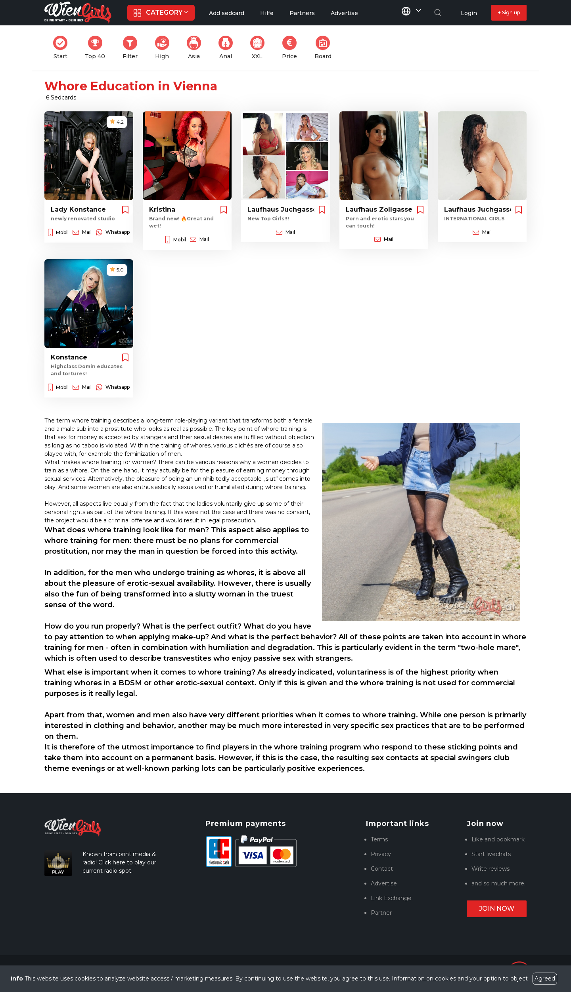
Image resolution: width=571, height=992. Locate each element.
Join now (496, 908)
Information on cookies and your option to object (460, 978)
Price (292, 48)
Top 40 (97, 48)
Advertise (384, 883)
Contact (382, 868)
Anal (228, 48)
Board (325, 48)
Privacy (381, 854)
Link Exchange (391, 898)
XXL (259, 48)
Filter (132, 48)
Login (469, 13)
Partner (381, 912)
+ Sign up (509, 12)
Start (62, 48)
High (164, 48)
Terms (379, 839)
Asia (196, 48)
